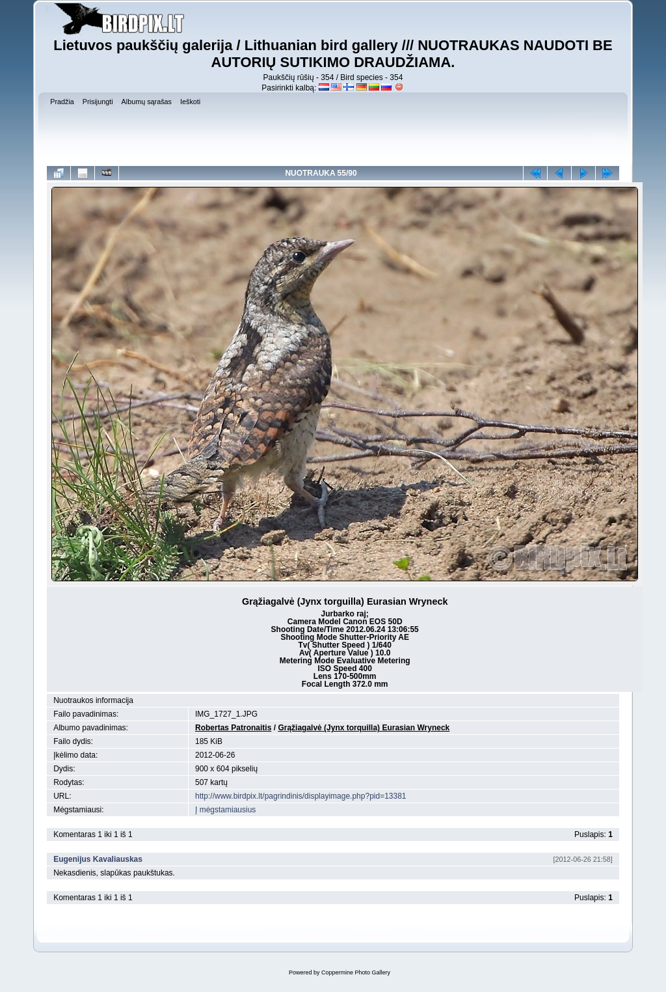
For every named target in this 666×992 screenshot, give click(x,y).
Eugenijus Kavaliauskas (97, 859)
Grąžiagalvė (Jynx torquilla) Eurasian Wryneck (363, 727)
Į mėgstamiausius (225, 809)
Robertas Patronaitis (233, 727)
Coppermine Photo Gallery (355, 972)
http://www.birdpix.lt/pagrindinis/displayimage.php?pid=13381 (300, 796)
